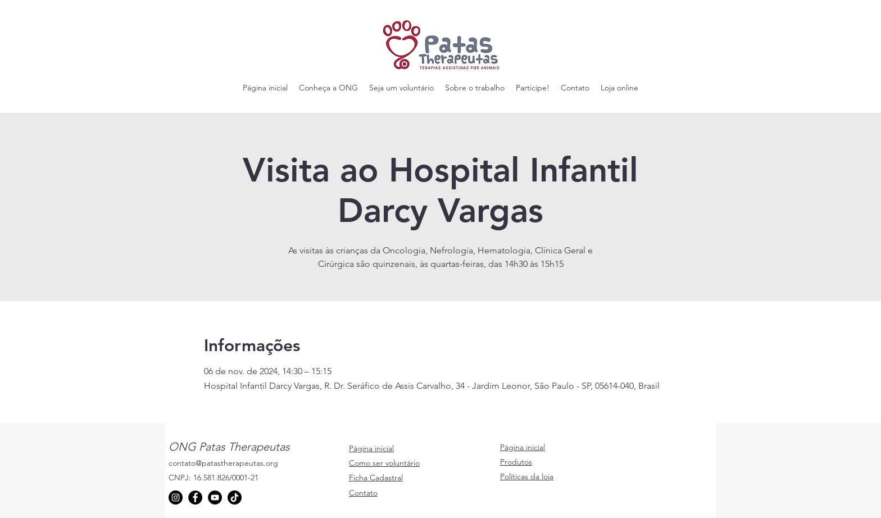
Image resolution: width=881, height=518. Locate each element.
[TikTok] (235, 497)
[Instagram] (176, 497)
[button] (328, 87)
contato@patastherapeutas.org (223, 463)
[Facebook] (195, 497)
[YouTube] (215, 497)
